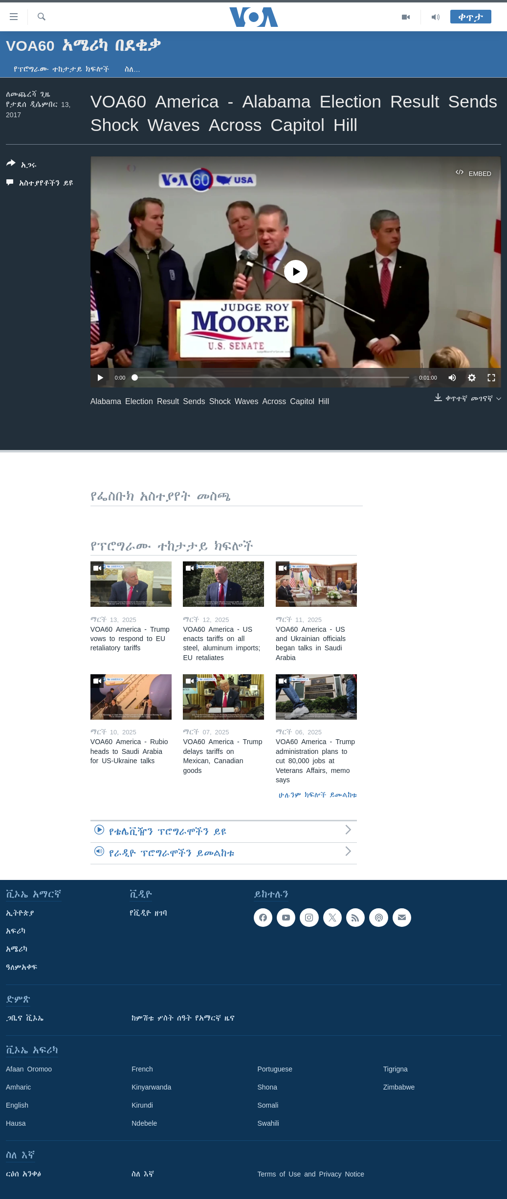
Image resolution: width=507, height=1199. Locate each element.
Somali (268, 1105)
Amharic (18, 1087)
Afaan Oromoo (29, 1069)
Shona (267, 1087)
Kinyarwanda (151, 1087)
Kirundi (142, 1105)
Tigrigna (395, 1069)
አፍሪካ (15, 931)
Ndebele (144, 1123)
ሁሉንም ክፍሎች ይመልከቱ (318, 795)
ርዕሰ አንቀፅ (23, 1174)
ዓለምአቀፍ (22, 967)
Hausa (15, 1123)
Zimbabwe (399, 1087)
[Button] (21, 166)
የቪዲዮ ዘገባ (148, 913)
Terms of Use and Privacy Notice (311, 1174)
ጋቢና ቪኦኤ (25, 1018)
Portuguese (275, 1069)
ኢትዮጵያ (20, 913)
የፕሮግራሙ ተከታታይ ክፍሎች (61, 69)
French (142, 1069)
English (17, 1105)
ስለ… (132, 69)
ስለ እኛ (143, 1174)
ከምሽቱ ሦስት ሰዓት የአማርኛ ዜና (183, 1018)
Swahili (268, 1123)
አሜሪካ (16, 949)
